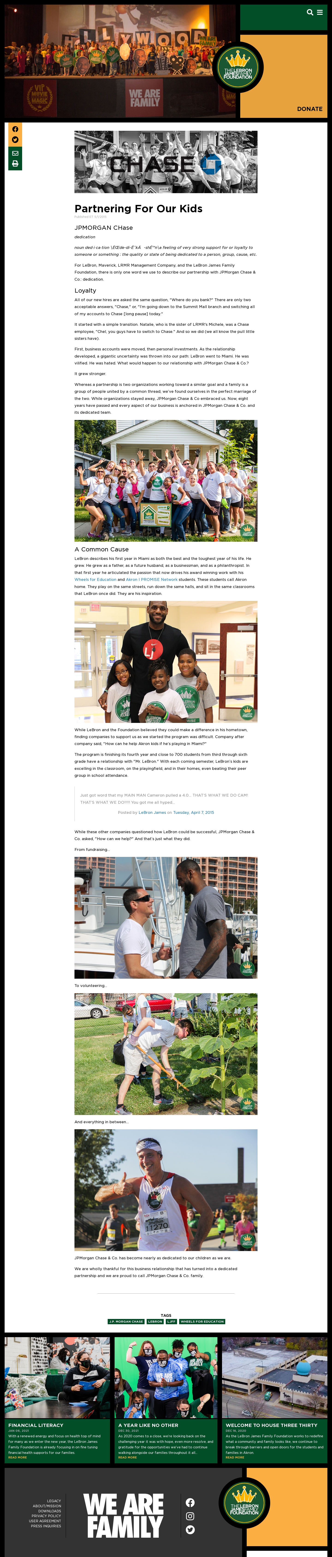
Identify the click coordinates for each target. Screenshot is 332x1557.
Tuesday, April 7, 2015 (193, 812)
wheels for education (202, 1321)
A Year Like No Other (148, 1425)
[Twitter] (190, 1529)
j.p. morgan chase (126, 1321)
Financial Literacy (35, 1425)
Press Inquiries (46, 1526)
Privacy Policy (46, 1516)
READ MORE (17, 1457)
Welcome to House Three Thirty (271, 1425)
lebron (155, 1321)
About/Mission (47, 1506)
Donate (310, 109)
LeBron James (152, 812)
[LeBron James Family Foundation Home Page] (244, 1503)
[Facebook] (190, 1503)
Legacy (54, 1501)
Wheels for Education (95, 579)
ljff (171, 1321)
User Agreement (45, 1521)
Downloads (49, 1511)
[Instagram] (190, 1516)
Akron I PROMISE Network (152, 579)
